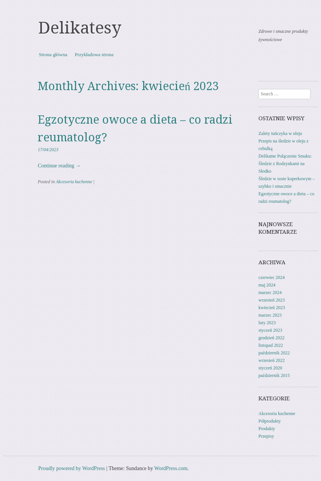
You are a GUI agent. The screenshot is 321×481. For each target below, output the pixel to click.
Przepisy (266, 436)
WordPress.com (171, 468)
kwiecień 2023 (271, 307)
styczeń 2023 (270, 330)
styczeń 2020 (270, 368)
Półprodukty (269, 421)
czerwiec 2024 (271, 277)
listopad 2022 (270, 345)
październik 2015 (274, 375)
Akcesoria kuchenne (74, 181)
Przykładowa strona (94, 54)
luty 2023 (267, 322)
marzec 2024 (270, 292)
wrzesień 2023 (271, 300)
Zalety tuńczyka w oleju (280, 133)
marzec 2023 (270, 315)
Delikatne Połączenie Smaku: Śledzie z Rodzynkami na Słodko (285, 163)
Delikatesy (79, 28)
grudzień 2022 (271, 337)
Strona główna (53, 54)
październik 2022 (274, 352)
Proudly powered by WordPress (71, 468)
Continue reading (59, 166)
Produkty (266, 428)
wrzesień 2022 (271, 360)
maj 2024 (266, 285)
